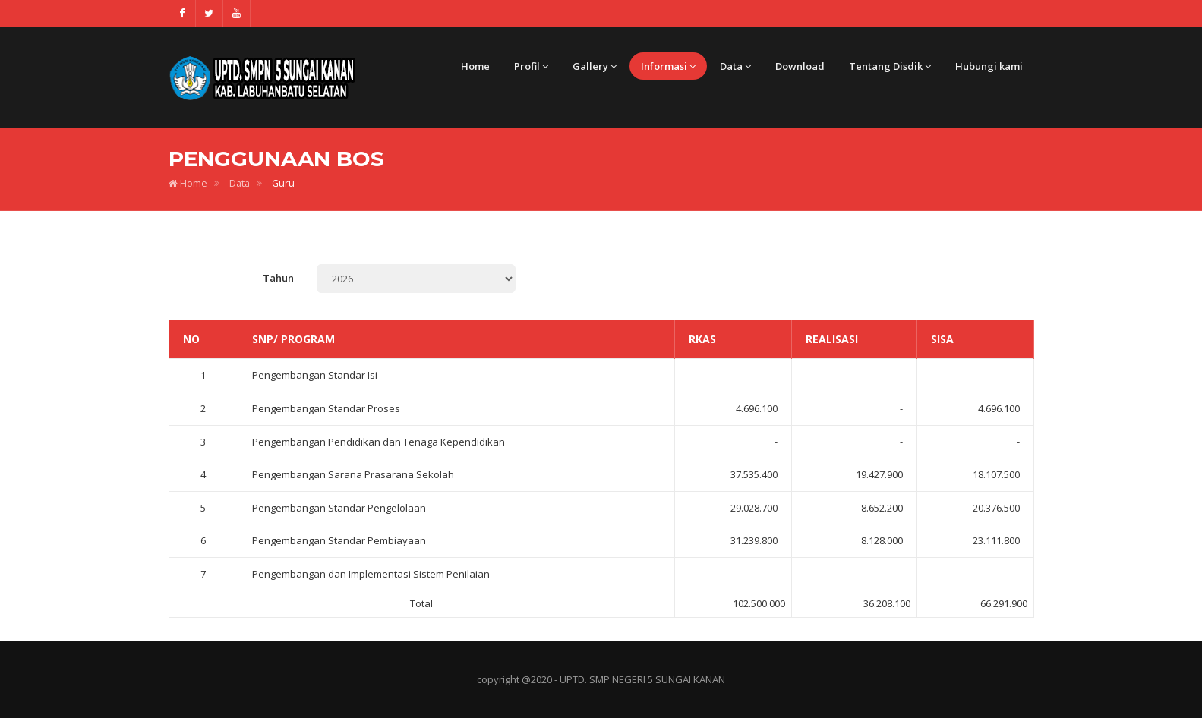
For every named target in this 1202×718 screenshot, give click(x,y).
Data (735, 66)
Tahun (278, 278)
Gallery (595, 66)
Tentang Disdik (890, 66)
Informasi (668, 66)
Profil (531, 66)
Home (475, 66)
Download (800, 66)
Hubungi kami (989, 66)
